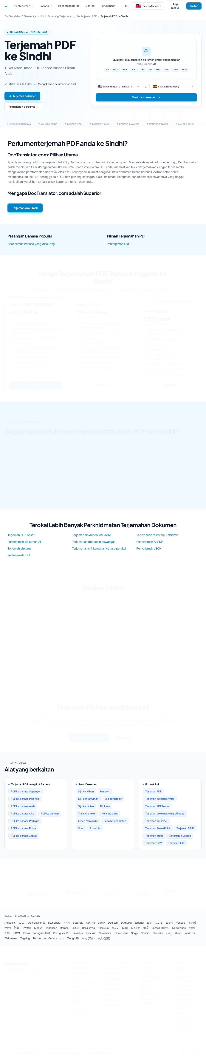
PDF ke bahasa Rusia (23, 828)
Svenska (158, 933)
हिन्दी (16, 927)
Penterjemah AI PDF (149, 542)
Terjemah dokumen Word (159, 798)
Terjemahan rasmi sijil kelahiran (157, 535)
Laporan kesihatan (116, 968)
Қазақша (103, 927)
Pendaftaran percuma (23, 106)
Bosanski (78, 922)
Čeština (90, 922)
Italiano (64, 927)
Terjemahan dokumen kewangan (93, 542)
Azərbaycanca (36, 922)
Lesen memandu (87, 821)
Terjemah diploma (19, 548)
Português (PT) (61, 933)
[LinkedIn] (183, 1053)
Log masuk (175, 5)
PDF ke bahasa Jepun (23, 835)
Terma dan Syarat (14, 969)
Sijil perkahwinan (88, 798)
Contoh (90, 5)
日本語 (75, 927)
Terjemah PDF (153, 791)
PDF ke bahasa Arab (23, 806)
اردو (62, 938)
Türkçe (37, 938)
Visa (80, 828)
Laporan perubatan (115, 821)
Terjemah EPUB (185, 828)
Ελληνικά (126, 922)
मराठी (145, 927)
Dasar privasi (34, 969)
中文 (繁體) (103, 938)
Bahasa (46, 5)
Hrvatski (26, 927)
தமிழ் (169, 933)
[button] (148, 6)
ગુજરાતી (192, 922)
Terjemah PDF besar (21, 535)
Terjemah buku (153, 835)
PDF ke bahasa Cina (23, 813)
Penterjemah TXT (18, 555)
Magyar (38, 927)
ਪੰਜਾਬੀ (17, 933)
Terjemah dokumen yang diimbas (164, 813)
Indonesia (51, 927)
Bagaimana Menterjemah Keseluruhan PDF (149, 989)
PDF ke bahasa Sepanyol (25, 791)
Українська (50, 938)
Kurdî (125, 927)
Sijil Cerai (111, 983)
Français (180, 922)
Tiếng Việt (73, 938)
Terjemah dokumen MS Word (91, 535)
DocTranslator (16, 963)
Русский (91, 933)
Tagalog (25, 938)
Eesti (149, 922)
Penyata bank (110, 813)
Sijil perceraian (113, 798)
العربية (21, 922)
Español (138, 922)
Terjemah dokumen (22, 96)
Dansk (101, 922)
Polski (26, 933)
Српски (145, 933)
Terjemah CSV (153, 843)
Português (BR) (41, 933)
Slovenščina (121, 933)
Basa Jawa (88, 927)
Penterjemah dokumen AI (24, 542)
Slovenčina (105, 933)
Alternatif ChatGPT (83, 968)
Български (54, 922)
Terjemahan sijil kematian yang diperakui (99, 548)
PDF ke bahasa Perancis (25, 798)
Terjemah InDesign (180, 835)
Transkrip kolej (86, 813)
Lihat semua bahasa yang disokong (31, 244)
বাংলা (67, 922)
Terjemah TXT (176, 843)
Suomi (169, 922)
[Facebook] (190, 1053)
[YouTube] (198, 1053)
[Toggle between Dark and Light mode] (126, 6)
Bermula (36, 384)
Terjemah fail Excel (156, 821)
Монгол (135, 927)
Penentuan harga (69, 5)
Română (78, 933)
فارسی (158, 922)
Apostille (95, 828)
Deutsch (112, 922)
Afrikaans (9, 922)
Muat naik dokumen (89, 737)
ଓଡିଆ (7, 933)
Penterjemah (24, 5)
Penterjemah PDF (118, 244)
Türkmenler (10, 938)
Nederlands (179, 927)
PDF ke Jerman (50, 813)
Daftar (194, 5)
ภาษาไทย (190, 933)
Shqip (134, 933)
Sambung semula (116, 1009)
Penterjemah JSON (149, 548)
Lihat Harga (125, 737)
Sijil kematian (86, 806)
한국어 (115, 927)
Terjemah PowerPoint (157, 828)
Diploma (105, 806)
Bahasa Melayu (160, 927)
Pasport (104, 791)
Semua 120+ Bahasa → (187, 1030)
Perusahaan (107, 5)
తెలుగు (178, 933)
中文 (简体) (88, 938)
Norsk (192, 927)
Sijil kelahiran (86, 791)
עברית (7, 927)
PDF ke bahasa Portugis (25, 821)
